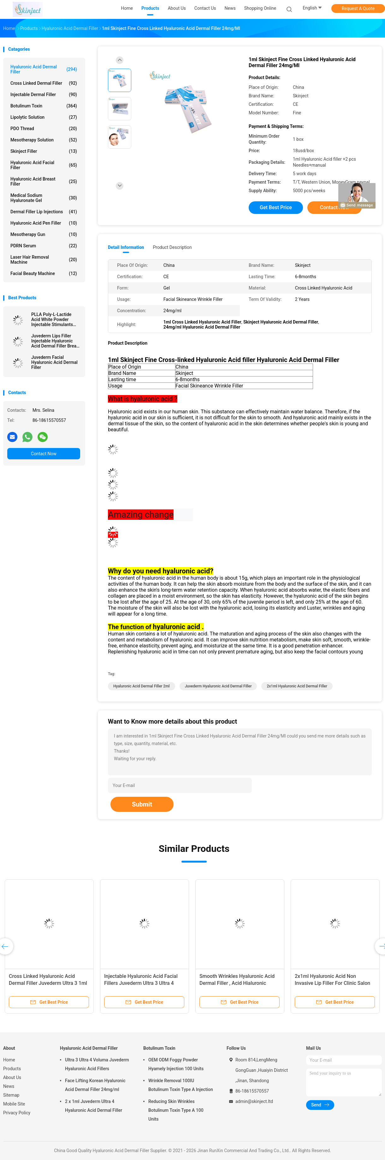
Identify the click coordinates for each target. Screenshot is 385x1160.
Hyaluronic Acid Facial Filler (43, 165)
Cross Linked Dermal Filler (43, 83)
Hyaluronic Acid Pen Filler (43, 223)
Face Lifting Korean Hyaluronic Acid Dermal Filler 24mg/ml (95, 1085)
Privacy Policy (16, 1112)
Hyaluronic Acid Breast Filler (43, 181)
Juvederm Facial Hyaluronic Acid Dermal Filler (54, 362)
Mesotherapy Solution (43, 140)
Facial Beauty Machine (43, 273)
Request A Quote (358, 8)
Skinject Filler (43, 151)
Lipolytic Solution (43, 117)
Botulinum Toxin (43, 106)
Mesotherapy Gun (43, 234)
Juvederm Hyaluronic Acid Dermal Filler (218, 686)
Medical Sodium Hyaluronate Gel (43, 198)
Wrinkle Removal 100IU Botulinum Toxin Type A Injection (180, 1085)
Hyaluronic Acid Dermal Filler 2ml (141, 686)
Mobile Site (14, 1103)
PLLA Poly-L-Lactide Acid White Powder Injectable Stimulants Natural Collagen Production (52, 319)
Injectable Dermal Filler (43, 94)
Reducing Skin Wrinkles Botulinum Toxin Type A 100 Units (176, 1110)
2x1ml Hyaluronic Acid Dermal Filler (297, 686)
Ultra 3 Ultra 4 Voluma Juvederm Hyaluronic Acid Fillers (97, 1064)
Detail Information (126, 247)
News (8, 1086)
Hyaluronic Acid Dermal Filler (43, 69)
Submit (142, 804)
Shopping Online (260, 8)
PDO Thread (43, 128)
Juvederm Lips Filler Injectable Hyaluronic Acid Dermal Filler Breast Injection (55, 340)
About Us (12, 1077)
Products (12, 1068)
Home (9, 1059)
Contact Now (43, 453)
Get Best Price (276, 207)
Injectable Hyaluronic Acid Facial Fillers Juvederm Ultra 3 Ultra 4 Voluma (141, 983)
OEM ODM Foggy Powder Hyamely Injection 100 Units (176, 1064)
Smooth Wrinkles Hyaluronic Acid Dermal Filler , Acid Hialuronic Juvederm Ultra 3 (237, 983)
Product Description (172, 247)
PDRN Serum (43, 246)
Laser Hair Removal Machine (43, 260)
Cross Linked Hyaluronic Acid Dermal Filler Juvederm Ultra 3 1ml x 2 (48, 983)
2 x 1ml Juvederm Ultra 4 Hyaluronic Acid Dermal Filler (93, 1106)
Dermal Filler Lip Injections (43, 212)
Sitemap (11, 1095)
